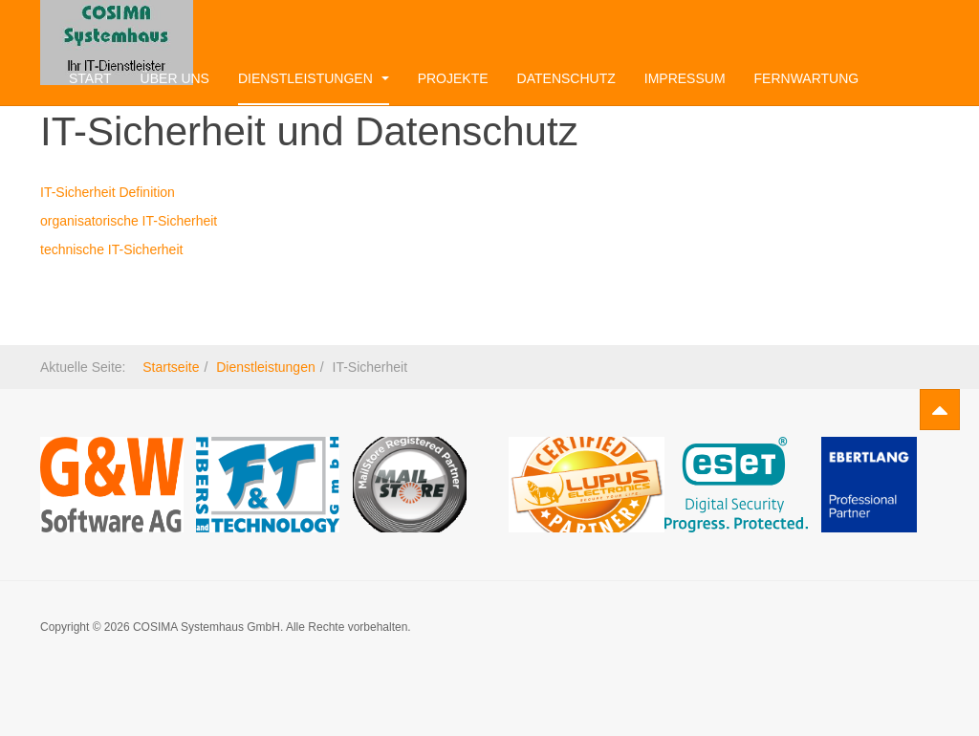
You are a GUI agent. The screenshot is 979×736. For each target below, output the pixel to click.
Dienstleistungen (313, 78)
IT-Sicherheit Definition (107, 192)
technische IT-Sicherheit (111, 249)
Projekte (453, 78)
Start (90, 78)
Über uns (175, 78)
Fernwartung (806, 78)
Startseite (170, 367)
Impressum (685, 78)
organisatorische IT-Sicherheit (128, 220)
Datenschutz (566, 78)
